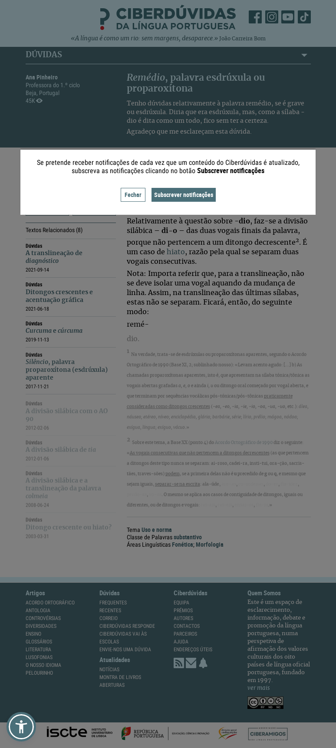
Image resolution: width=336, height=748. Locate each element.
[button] (21, 726)
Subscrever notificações (183, 194)
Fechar (133, 194)
